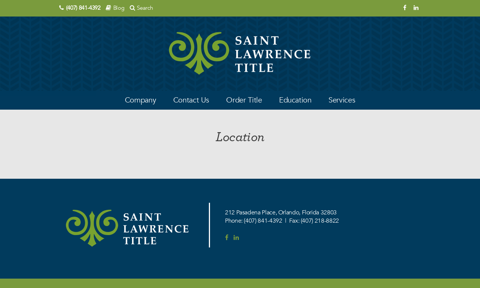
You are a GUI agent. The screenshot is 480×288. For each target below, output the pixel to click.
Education (295, 100)
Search (145, 8)
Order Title (244, 100)
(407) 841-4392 (83, 8)
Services (341, 100)
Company (140, 100)
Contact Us (191, 100)
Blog (118, 8)
